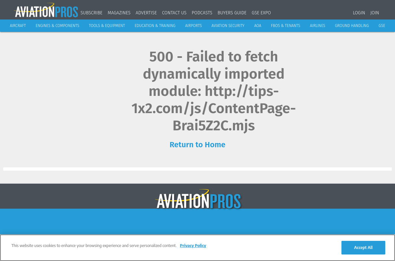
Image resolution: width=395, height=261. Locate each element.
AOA (257, 25)
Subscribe (91, 13)
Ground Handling (352, 25)
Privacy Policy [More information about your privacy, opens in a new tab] (193, 245)
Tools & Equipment (107, 25)
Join (374, 13)
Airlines (317, 25)
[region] (197, 247)
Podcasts (202, 13)
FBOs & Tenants (285, 25)
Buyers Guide (231, 13)
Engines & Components (57, 25)
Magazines (119, 13)
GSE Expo (261, 13)
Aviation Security (228, 25)
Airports (193, 25)
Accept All (363, 247)
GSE (382, 25)
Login (359, 13)
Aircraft (18, 25)
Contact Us (174, 13)
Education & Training (155, 25)
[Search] (388, 11)
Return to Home (197, 144)
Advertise (146, 13)
